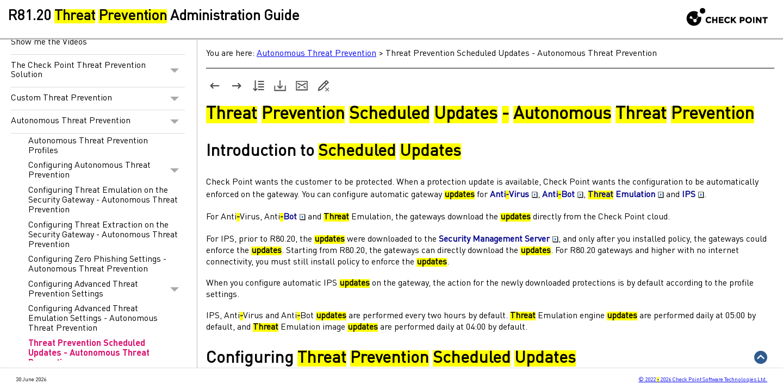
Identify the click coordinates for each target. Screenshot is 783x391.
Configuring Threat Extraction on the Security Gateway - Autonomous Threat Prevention (103, 235)
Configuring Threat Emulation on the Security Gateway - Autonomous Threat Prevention (103, 200)
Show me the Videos (49, 42)
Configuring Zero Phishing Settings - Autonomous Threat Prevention (97, 264)
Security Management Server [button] (498, 239)
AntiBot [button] (562, 195)
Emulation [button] (626, 195)
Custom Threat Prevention (98, 98)
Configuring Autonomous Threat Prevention (106, 171)
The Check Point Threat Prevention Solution (98, 71)
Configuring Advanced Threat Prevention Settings (106, 289)
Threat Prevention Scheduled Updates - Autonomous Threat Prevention (89, 353)
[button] (175, 71)
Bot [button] (294, 217)
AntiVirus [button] (514, 195)
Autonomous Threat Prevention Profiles (88, 146)
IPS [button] (693, 195)
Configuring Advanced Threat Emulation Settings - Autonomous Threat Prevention (93, 319)
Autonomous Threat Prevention (98, 121)
